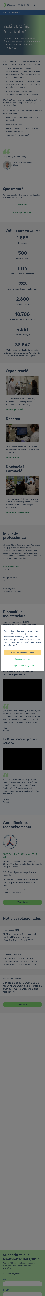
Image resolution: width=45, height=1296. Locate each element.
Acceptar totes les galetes (22, 652)
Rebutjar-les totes (22, 659)
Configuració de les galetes (22, 665)
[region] (22, 648)
